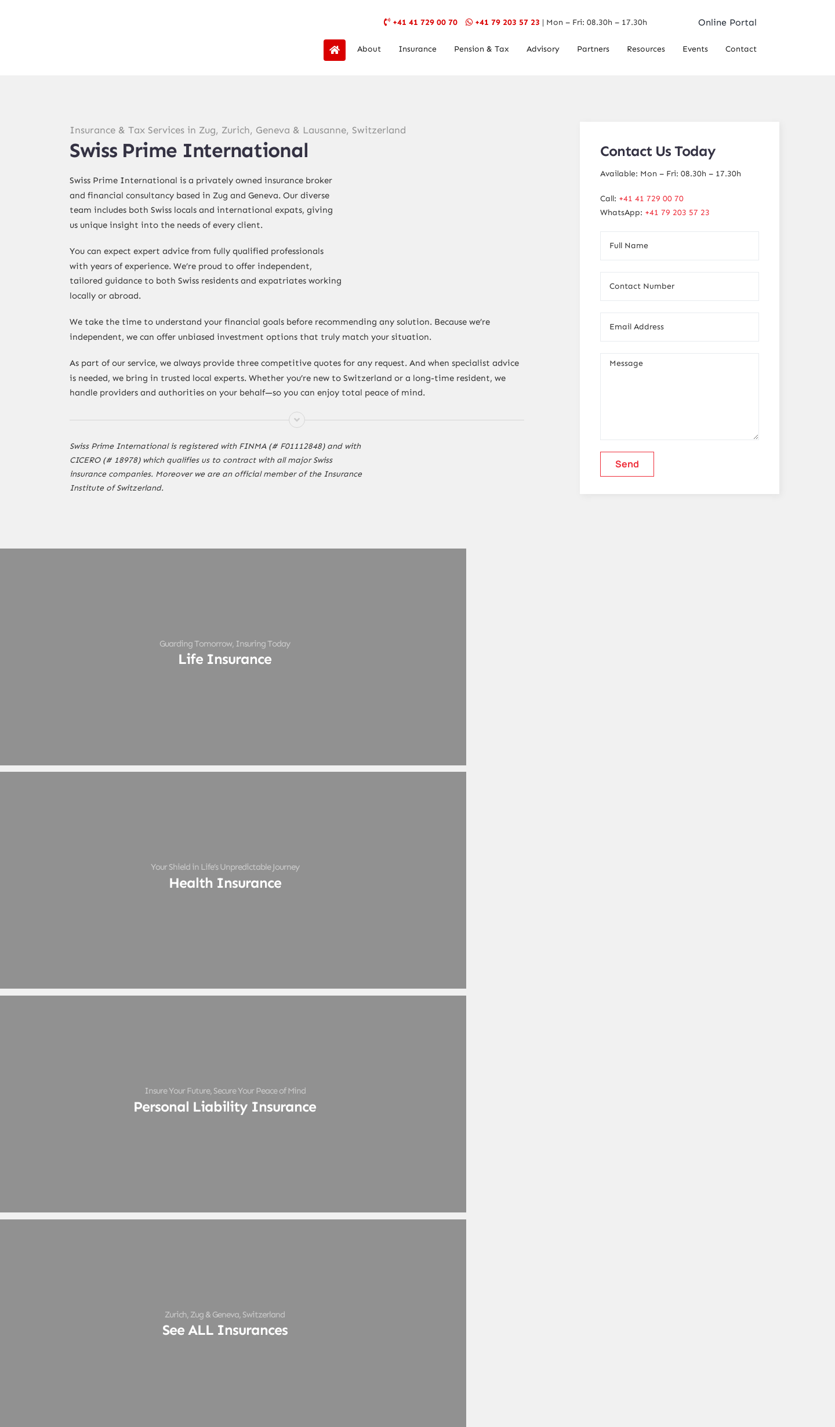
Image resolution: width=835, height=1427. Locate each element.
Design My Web (461, 1372)
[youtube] (441, 1281)
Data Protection (460, 1344)
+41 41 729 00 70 (425, 22)
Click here (630, 1139)
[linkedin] (466, 1281)
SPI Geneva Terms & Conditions (443, 1356)
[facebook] (368, 1281)
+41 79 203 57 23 (507, 22)
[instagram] (417, 1281)
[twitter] (393, 1281)
